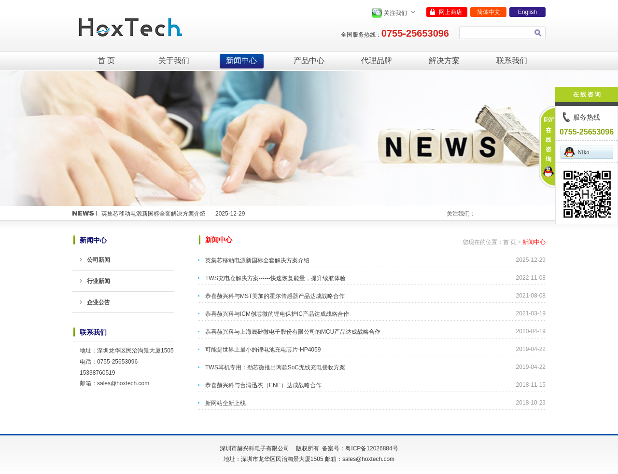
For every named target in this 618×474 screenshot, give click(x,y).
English (527, 12)
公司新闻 (98, 260)
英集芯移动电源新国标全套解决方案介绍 (153, 213)
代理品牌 (376, 60)
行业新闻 (98, 281)
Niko (577, 152)
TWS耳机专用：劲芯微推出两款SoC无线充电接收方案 (275, 367)
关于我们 (173, 60)
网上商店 (450, 12)
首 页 (106, 60)
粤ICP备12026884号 (371, 448)
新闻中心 (241, 60)
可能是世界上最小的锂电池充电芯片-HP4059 (263, 349)
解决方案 (444, 60)
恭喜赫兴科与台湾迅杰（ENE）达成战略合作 (263, 385)
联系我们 (511, 60)
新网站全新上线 (225, 403)
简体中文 (488, 12)
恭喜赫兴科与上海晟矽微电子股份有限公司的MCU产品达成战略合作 (292, 331)
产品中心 (309, 60)
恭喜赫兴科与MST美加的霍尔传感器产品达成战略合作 (275, 296)
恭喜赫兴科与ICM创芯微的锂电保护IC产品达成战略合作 (277, 314)
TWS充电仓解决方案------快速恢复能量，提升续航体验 (275, 278)
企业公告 (98, 302)
